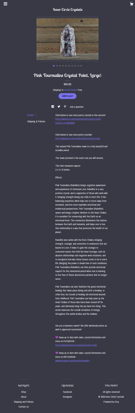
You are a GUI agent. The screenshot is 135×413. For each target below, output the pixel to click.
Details (31, 115)
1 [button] (54, 66)
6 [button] (69, 66)
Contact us (24, 406)
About (23, 396)
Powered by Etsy (111, 401)
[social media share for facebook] (53, 106)
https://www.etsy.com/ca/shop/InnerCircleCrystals (77, 138)
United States (70, 90)
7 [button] (72, 66)
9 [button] (78, 66)
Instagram (67, 396)
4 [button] (63, 66)
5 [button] (66, 66)
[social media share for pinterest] (65, 106)
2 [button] (57, 66)
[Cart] (131, 4)
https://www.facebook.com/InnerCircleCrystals (76, 345)
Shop (23, 392)
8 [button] (75, 66)
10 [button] (81, 66)
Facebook (67, 392)
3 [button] (60, 66)
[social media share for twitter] (59, 106)
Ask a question (76, 106)
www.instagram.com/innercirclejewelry (72, 360)
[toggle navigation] (5, 3)
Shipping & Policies (36, 121)
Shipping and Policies (23, 401)
